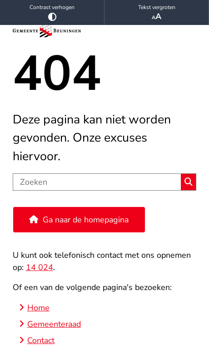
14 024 (39, 267)
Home (38, 307)
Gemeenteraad (54, 324)
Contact (41, 340)
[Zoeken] (97, 182)
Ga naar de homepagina (86, 219)
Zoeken (188, 182)
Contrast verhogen (52, 12)
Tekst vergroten (156, 13)
